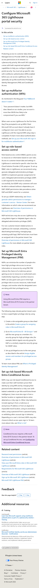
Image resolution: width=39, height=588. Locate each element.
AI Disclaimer (8, 570)
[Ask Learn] (32, 7)
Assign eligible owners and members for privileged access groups (21, 356)
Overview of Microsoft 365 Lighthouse (15, 474)
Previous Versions (20, 570)
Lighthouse (21, 7)
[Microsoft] (19, 2)
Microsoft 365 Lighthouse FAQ (13, 480)
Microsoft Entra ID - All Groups (21, 331)
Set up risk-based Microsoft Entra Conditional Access (20, 46)
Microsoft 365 (11, 7)
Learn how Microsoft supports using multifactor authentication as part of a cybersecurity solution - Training (18, 517)
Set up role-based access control (13, 39)
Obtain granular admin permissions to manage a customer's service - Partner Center (16, 199)
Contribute (14, 573)
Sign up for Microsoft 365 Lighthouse (15, 477)
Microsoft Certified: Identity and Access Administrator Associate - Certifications (19, 533)
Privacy (22, 573)
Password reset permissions (12, 454)
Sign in (35, 3)
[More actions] (35, 7)
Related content (8, 49)
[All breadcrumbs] (3, 7)
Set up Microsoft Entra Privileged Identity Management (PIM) (16, 42)
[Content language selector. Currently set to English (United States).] (13, 555)
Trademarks (18, 579)
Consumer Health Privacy (12, 576)
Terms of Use (8, 579)
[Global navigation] (2, 3)
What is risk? (22, 423)
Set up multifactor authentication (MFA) (16, 36)
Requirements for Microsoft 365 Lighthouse (17, 469)
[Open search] (30, 3)
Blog (5, 573)
